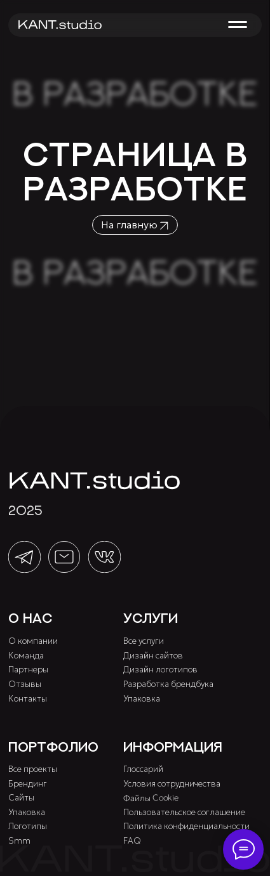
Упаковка (141, 698)
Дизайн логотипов (160, 669)
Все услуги (143, 641)
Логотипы (27, 826)
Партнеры (28, 669)
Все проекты (32, 769)
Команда (26, 655)
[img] (60, 24)
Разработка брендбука (168, 684)
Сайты (21, 797)
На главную (129, 224)
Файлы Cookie (151, 798)
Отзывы (24, 684)
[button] (237, 24)
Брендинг (27, 783)
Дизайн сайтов (153, 655)
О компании (33, 641)
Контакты (27, 698)
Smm (19, 840)
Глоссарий (143, 769)
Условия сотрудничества (171, 783)
